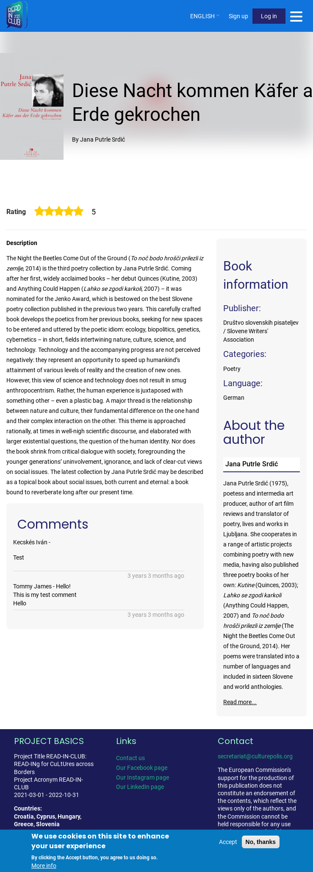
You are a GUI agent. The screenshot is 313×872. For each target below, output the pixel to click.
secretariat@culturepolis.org (255, 756)
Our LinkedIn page (140, 786)
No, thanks (261, 842)
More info (43, 866)
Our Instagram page (142, 777)
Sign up (238, 16)
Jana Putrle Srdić (251, 464)
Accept (228, 842)
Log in (269, 16)
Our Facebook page (141, 767)
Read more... (240, 702)
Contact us (130, 758)
